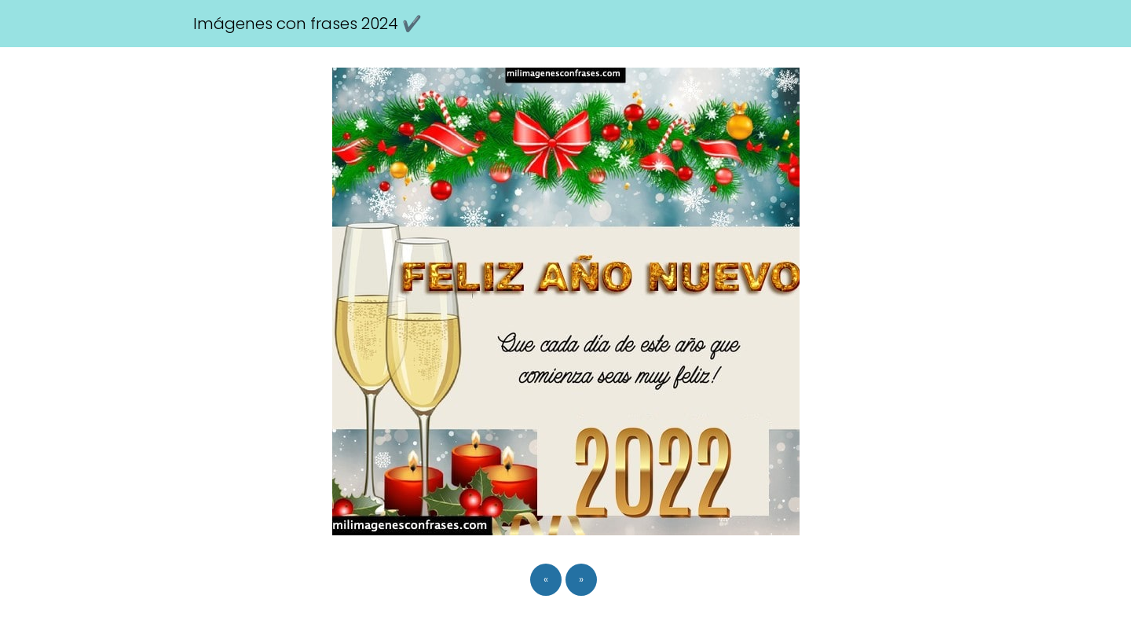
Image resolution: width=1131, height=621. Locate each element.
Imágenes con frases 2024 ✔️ (307, 24)
